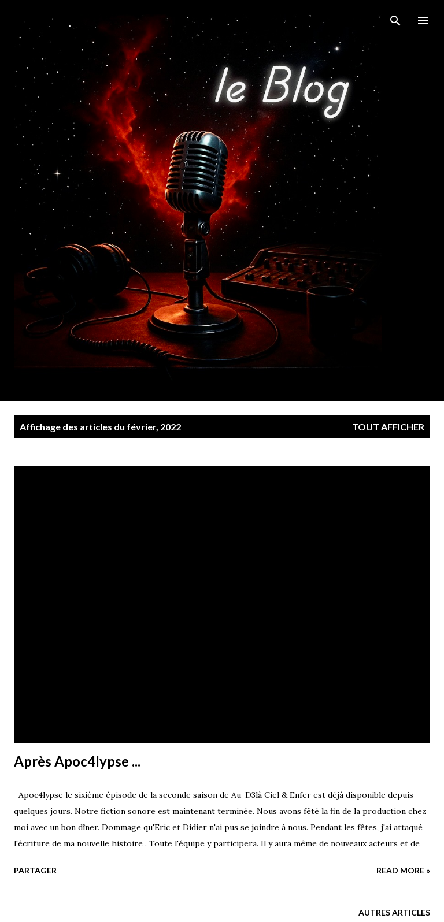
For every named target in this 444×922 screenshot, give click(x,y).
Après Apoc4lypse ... (77, 761)
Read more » (403, 870)
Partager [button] (35, 870)
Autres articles (394, 912)
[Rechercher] (395, 21)
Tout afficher (388, 426)
